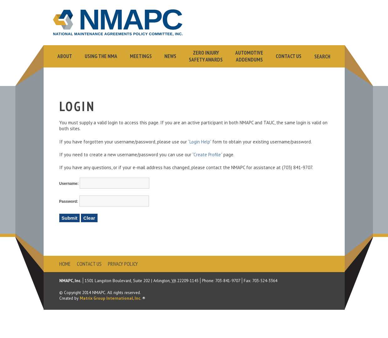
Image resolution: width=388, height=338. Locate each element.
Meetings (141, 56)
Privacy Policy (123, 263)
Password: (69, 201)
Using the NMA (101, 56)
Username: (69, 183)
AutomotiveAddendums (249, 56)
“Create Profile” (207, 155)
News (170, 56)
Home (65, 263)
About (64, 56)
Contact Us (288, 56)
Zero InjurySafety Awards (206, 56)
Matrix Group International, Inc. (110, 298)
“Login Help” (199, 142)
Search (322, 56)
